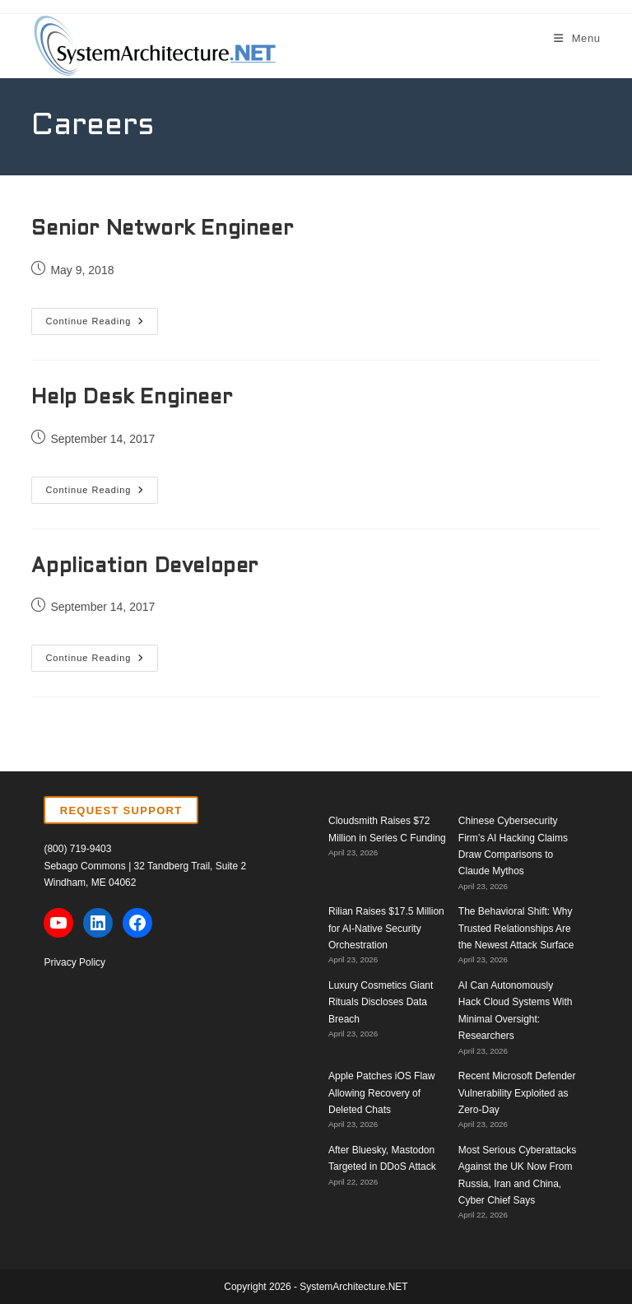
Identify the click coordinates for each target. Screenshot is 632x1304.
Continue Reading (101, 325)
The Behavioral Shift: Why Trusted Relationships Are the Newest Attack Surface (516, 928)
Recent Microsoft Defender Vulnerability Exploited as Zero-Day (517, 1092)
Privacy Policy (74, 962)
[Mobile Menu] (577, 38)
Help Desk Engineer (131, 398)
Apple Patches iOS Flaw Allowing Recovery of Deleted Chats (381, 1092)
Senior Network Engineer (162, 230)
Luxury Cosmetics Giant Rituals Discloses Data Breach (380, 1002)
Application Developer (144, 567)
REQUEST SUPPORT (121, 810)
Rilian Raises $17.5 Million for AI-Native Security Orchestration (386, 928)
